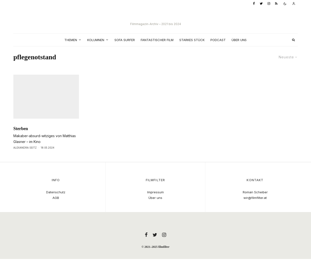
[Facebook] (254, 4)
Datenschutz (55, 192)
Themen (70, 40)
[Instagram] (269, 4)
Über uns (239, 40)
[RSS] (276, 4)
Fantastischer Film (157, 40)
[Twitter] (261, 4)
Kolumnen (95, 40)
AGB (55, 198)
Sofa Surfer (124, 40)
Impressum (155, 192)
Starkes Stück (192, 40)
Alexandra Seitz (25, 156)
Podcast (218, 40)
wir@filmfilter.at (255, 198)
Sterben (20, 137)
